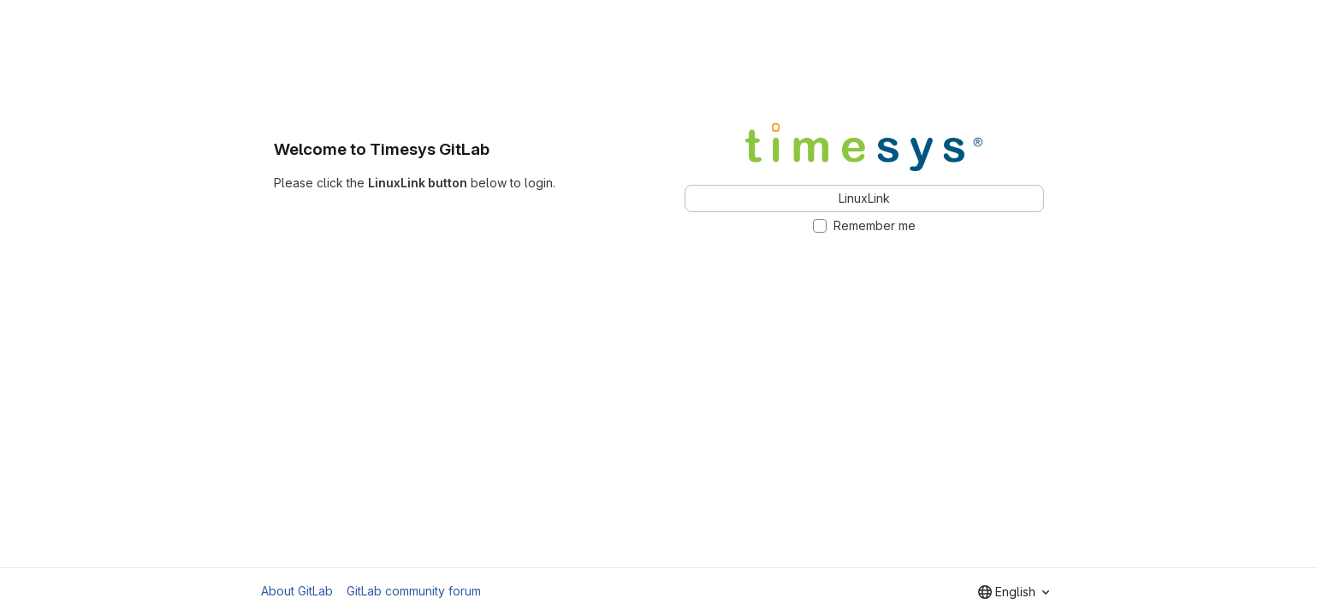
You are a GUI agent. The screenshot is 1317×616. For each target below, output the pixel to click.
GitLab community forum (414, 590)
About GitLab (297, 590)
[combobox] (1013, 592)
